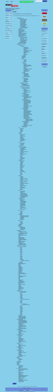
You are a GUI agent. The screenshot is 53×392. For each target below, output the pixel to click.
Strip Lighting (22, 229)
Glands (21, 168)
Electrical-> (9, 13)
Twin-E (21, 174)
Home (7, 1)
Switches (25, 92)
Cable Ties (21, 161)
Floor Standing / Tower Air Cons (22, 31)
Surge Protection (26, 54)
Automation (25, 64)
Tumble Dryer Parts (21, 288)
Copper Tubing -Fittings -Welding (23, 233)
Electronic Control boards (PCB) (22, 273)
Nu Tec (21, 257)
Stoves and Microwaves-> (9, 21)
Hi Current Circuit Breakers (23, 181)
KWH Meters (25, 52)
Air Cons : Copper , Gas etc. (23, 39)
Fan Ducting (21, 144)
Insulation (20, 240)
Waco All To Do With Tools (25, 121)
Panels (19, 360)
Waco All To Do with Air (25, 93)
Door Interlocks (20, 270)
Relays (24, 53)
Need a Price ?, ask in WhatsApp (26, 1)
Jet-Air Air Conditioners (23, 22)
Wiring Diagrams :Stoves (22, 378)
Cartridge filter (20, 315)
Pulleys (19, 283)
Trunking (21, 213)
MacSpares (25, 390)
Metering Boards (22, 217)
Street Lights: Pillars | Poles (29, 120)
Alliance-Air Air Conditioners (23, 19)
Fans (22, 58)
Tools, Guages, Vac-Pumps (22, 244)
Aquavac (21, 293)
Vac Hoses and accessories (22, 317)
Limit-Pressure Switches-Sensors (24, 183)
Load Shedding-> (9, 28)
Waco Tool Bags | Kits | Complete (28, 125)
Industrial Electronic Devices (27, 100)
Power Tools (21, 130)
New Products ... (8, 36)
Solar (21, 208)
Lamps (19, 190)
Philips (21, 258)
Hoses (19, 277)
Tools (22, 77)
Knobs (19, 278)
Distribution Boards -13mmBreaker (24, 215)
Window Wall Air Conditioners (22, 43)
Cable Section (24, 55)
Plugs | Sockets (22, 184)
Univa (21, 261)
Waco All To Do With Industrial (25, 99)
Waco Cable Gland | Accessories (28, 96)
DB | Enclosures (24, 57)
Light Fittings (23, 72)
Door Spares (20, 271)
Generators (20, 348)
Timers (21, 188)
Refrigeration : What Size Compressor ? (23, 375)
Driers (19, 235)
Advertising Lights (22, 199)
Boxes (21, 133)
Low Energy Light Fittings (27, 76)
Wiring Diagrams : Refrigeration (22, 376)
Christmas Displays (22, 227)
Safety (21, 131)
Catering (18, 343)
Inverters (20, 349)
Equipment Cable (22, 165)
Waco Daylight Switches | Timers (28, 111)
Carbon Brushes (21, 267)
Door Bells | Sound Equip (27, 90)
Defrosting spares (21, 234)
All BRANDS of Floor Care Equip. (23, 291)
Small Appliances (19, 334)
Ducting (20, 236)
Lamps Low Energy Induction (23, 195)
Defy (21, 250)
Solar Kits (20, 353)
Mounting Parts (20, 280)
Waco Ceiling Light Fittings (27, 110)
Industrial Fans (22, 145)
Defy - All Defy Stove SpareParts (23, 320)
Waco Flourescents (26, 115)
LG (20, 305)
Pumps (21, 222)
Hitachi (21, 300)
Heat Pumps (20, 32)
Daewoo (21, 249)
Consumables (23, 56)
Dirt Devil (21, 297)
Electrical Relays (26, 66)
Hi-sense (21, 251)
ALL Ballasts (21, 200)
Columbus (21, 295)
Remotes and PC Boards (23, 41)
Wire (21, 141)
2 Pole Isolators (26, 47)
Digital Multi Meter (26, 79)
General (21, 167)
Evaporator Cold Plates (21, 237)
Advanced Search (19, 361)
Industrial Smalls (26, 103)
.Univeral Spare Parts (23, 292)
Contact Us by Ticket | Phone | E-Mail (23, 369)
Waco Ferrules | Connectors (27, 97)
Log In (11, 1)
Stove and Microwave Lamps (22, 325)
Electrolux (21, 298)
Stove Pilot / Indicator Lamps (22, 327)
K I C (21, 253)
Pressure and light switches (22, 241)
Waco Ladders (25, 123)
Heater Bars (20, 337)
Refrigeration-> (9, 15)
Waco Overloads (26, 106)
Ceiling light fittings (26, 73)
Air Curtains (20, 28)
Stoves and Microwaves (20, 319)
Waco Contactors (26, 105)
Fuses (24, 67)
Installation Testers (26, 81)
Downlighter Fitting (26, 74)
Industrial (23, 62)
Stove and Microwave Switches (22, 326)
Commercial (25, 59)
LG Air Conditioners (22, 23)
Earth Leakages (22, 152)
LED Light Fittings (22, 207)
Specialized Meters (26, 71)
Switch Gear (21, 223)
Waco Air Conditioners (26, 94)
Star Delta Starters (22, 157)
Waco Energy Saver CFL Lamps (28, 113)
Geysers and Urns (19, 329)
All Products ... (7, 38)
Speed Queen (22, 259)
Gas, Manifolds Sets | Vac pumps (23, 239)
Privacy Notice (20, 366)
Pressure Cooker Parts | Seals (22, 341)
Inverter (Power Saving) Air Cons (23, 33)
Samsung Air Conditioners (23, 24)
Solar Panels (20, 354)
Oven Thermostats (21, 324)
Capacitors (20, 266)
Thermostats (20, 333)
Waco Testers (25, 124)
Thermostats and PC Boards (22, 243)
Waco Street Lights (26, 118)
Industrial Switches (26, 104)
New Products (18, 362)
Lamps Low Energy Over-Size (24, 196)
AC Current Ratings (21, 372)
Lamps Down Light (22, 191)
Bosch (21, 294)
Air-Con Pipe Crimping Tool (23, 40)
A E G (21, 247)
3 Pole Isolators (26, 48)
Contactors (25, 49)
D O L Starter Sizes (21, 381)
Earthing (21, 164)
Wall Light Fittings (22, 140)
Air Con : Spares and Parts (23, 37)
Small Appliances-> (9, 25)
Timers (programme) (21, 287)
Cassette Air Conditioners (22, 29)
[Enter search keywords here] (39, 1)
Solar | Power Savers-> (9, 31)
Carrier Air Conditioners (23, 20)
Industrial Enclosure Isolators (27, 101)
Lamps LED (21, 192)
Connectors (20, 336)
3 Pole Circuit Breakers (23, 149)
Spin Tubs (20, 285)
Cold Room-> (9, 34)
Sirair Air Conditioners (23, 25)
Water (19, 220)
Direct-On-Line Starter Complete (28, 50)
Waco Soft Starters (26, 107)
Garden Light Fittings (26, 75)
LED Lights (20, 351)
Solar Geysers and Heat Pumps (22, 331)
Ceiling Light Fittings (22, 134)
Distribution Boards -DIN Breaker (24, 216)
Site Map (31, 386)
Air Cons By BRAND (21, 18)
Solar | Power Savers (19, 350)
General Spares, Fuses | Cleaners (23, 321)
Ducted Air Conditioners (21, 30)
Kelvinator (21, 254)
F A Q (19, 371)
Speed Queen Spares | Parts (25, 260)
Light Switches (22, 138)
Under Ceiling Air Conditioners (22, 42)
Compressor (20, 358)
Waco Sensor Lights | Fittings (27, 117)
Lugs (21, 155)
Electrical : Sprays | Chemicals (26, 87)
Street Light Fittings (22, 209)
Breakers (23, 46)
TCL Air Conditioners (22, 26)
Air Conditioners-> (9, 12)
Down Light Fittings (22, 203)
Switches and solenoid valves (22, 345)
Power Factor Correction (27, 70)
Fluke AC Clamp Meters (25, 83)
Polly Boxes (21, 218)
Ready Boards (22, 219)
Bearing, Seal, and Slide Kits (22, 263)
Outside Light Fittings (23, 139)
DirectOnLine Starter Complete (24, 151)
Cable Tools (21, 162)
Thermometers (20, 242)
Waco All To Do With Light (25, 108)
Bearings (20, 264)
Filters (19, 275)
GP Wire (21, 169)
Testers (21, 132)
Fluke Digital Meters (24, 84)
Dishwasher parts (21, 268)
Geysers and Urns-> (9, 23)
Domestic (25, 60)
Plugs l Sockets (26, 69)
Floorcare (18, 290)
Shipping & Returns (21, 365)
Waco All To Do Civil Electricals (26, 88)
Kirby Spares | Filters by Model (26, 304)
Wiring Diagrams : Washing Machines (44, 57)
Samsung (21, 311)
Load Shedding (20, 379)
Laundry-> (9, 17)
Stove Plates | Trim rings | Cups (22, 328)
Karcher (21, 302)
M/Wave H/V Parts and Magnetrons (23, 322)
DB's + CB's (21, 135)
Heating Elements (21, 276)
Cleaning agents (21, 335)
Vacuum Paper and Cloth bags (22, 318)
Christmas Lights (21, 226)
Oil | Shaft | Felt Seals (21, 281)
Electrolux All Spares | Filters (25, 299)
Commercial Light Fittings (23, 201)
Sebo (21, 312)
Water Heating (20, 356)
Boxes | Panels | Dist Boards (23, 178)
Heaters (20, 225)
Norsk (21, 173)
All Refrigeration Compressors (24, 232)
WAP (21, 314)
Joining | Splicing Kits (23, 171)
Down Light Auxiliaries (23, 202)
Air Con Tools (22, 38)
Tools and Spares (21, 36)
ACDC (21, 45)
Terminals (21, 159)
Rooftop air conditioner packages (23, 35)
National (21, 256)
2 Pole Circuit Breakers (23, 147)
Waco (21, 86)
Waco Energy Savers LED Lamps (28, 114)
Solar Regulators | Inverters (22, 355)
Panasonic (21, 308)
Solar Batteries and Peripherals (22, 352)
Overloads (21, 156)
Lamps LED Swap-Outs (23, 193)
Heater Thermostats (21, 338)
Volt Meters (21, 189)
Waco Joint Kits (26, 98)
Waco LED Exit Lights (26, 116)
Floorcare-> (9, 19)
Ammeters (25, 63)
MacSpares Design (31, 390)
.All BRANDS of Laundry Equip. (22, 246)
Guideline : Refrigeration (43, 49)
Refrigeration (18, 230)
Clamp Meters (22, 128)
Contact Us (32, 15)
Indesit (21, 252)
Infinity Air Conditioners (23, 21)
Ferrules (21, 166)
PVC (19, 210)
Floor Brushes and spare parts (22, 316)
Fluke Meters (22, 82)
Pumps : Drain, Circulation (22, 284)
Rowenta (21, 310)
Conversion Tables (21, 374)
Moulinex (21, 307)
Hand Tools (25, 80)
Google (19, 377)
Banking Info (43, 34)
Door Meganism (21, 359)
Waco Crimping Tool (26, 122)
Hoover (21, 301)
